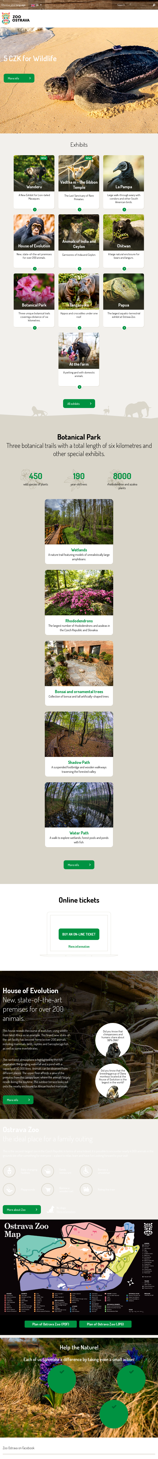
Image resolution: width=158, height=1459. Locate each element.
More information (79, 946)
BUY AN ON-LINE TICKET (79, 934)
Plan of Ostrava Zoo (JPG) (105, 1324)
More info (13, 78)
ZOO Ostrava (16, 19)
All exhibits (73, 404)
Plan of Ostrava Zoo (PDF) (50, 1324)
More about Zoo (16, 1210)
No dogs (66, 1209)
